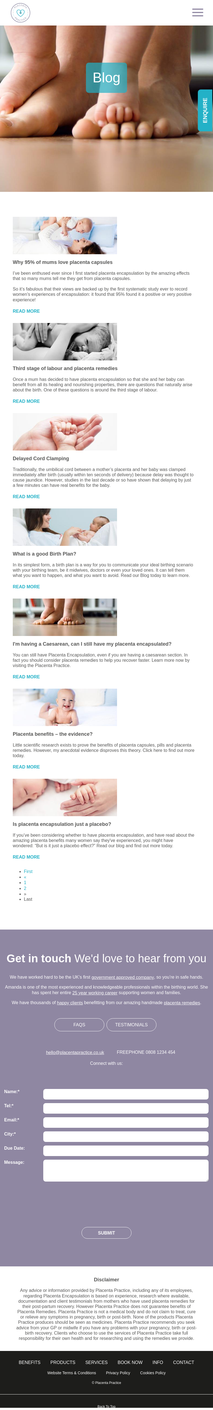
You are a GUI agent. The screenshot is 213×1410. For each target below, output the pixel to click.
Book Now (130, 1362)
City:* (10, 1134)
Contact (183, 1362)
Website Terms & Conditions (71, 1373)
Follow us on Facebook (106, 1075)
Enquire (205, 110)
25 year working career (95, 993)
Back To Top (107, 1407)
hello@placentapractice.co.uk (75, 1052)
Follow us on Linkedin (123, 1075)
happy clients (70, 1003)
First (28, 871)
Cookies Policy (153, 1373)
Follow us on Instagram (90, 1075)
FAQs (79, 1024)
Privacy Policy (118, 1373)
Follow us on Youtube (140, 1075)
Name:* (11, 1091)
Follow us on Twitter (73, 1075)
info (158, 1362)
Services (96, 1362)
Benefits (29, 1362)
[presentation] (46, 1202)
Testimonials (131, 1024)
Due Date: (14, 1148)
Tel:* (8, 1105)
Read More (26, 311)
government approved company (123, 977)
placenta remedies (182, 1003)
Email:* (11, 1120)
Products (62, 1362)
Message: (14, 1162)
